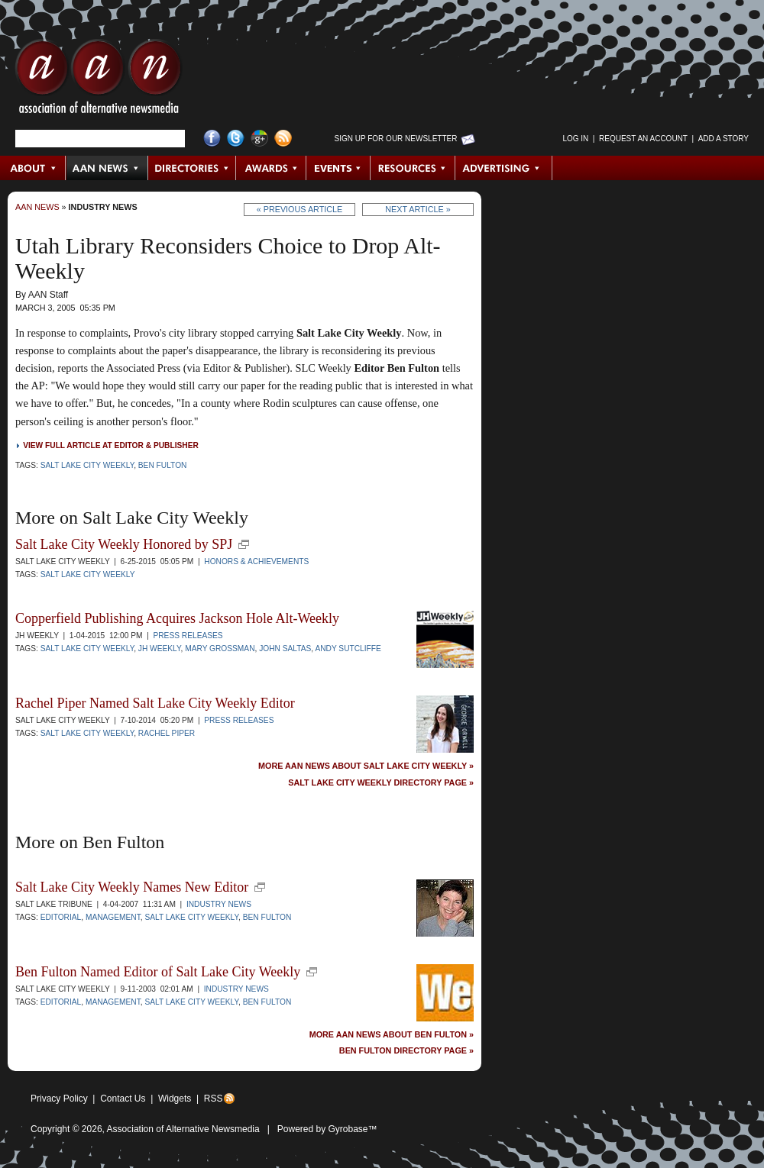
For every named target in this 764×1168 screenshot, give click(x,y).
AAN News (107, 168)
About (33, 168)
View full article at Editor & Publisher (111, 445)
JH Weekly (159, 648)
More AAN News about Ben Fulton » (391, 1035)
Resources (413, 168)
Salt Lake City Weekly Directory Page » (381, 783)
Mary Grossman (219, 648)
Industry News (103, 206)
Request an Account (643, 138)
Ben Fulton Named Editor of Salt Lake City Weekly (157, 971)
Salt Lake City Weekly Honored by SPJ (123, 544)
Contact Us (122, 1098)
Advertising (503, 168)
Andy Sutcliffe (347, 648)
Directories (192, 168)
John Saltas (285, 648)
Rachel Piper (166, 733)
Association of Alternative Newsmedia (183, 1129)
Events (338, 168)
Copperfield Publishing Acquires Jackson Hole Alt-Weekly (177, 618)
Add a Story (723, 138)
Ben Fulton (162, 465)
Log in (575, 138)
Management (113, 917)
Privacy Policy (59, 1098)
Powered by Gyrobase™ (327, 1129)
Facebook (212, 138)
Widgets (174, 1098)
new (243, 544)
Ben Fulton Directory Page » (406, 1051)
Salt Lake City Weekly (87, 465)
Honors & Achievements (256, 561)
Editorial (61, 917)
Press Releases (187, 635)
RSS (213, 1098)
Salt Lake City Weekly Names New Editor (131, 887)
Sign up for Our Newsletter (396, 138)
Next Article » (417, 209)
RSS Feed (283, 138)
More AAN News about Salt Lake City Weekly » (366, 766)
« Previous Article (300, 209)
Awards (271, 168)
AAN (98, 80)
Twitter (235, 138)
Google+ (259, 138)
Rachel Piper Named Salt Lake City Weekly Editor (155, 703)
